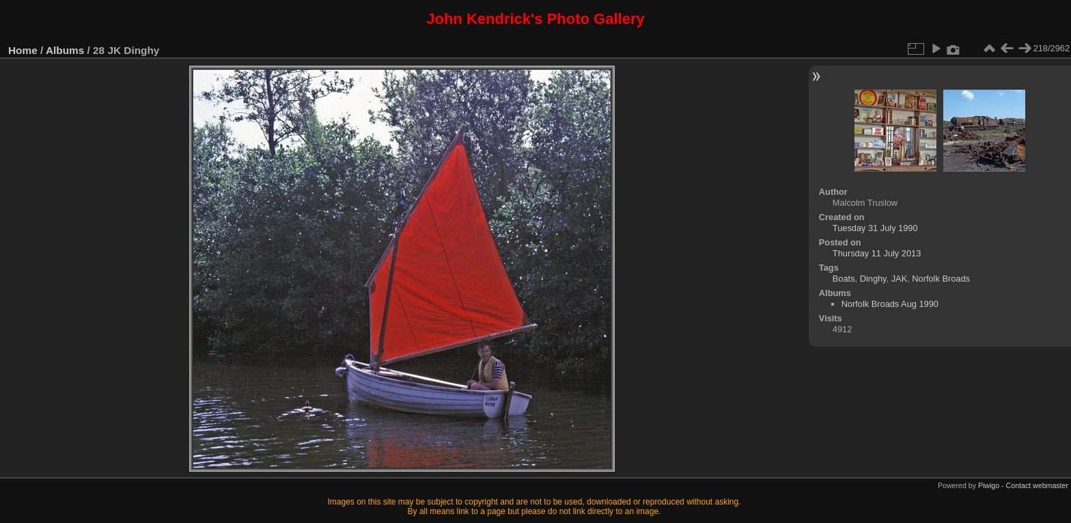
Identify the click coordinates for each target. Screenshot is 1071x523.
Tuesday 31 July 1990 (875, 228)
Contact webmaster (1037, 485)
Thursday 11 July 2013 (877, 253)
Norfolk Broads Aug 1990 (890, 304)
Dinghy (873, 278)
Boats (844, 278)
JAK (899, 278)
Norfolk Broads (941, 278)
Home (23, 50)
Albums (65, 50)
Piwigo (988, 485)
